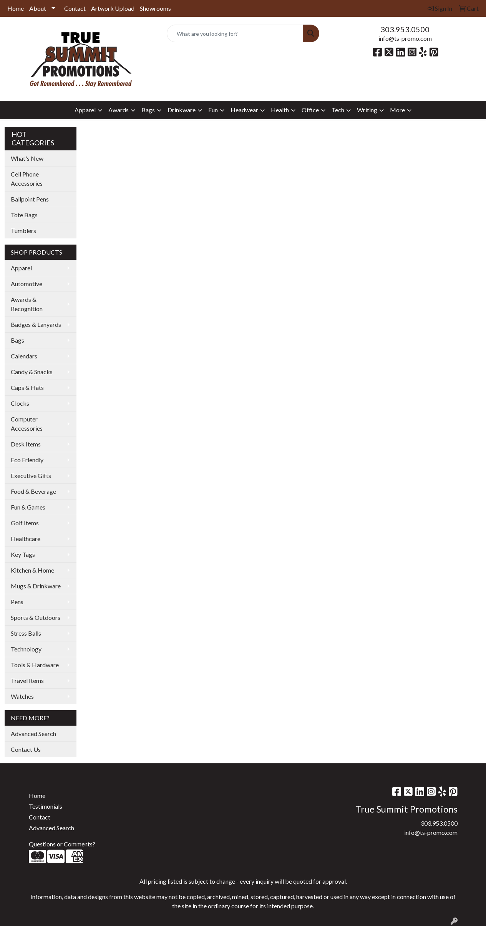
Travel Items (27, 680)
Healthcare (25, 538)
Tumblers (23, 230)
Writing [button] (367, 109)
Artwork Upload (112, 8)
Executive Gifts (31, 475)
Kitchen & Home (32, 570)
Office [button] (310, 109)
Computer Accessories (27, 423)
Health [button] (280, 109)
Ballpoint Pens (30, 199)
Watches (22, 696)
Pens (17, 601)
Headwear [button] (244, 109)
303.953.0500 (405, 29)
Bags (17, 340)
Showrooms (155, 8)
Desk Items (26, 444)
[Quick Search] (235, 33)
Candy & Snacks (32, 371)
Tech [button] (338, 109)
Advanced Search (33, 733)
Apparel (21, 267)
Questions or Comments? (62, 844)
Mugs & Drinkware (36, 586)
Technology (26, 649)
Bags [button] (148, 109)
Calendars (24, 356)
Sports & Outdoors (35, 617)
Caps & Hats (27, 387)
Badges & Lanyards (36, 324)
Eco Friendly (27, 459)
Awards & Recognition (27, 304)
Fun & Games (28, 507)
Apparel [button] (85, 109)
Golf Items (25, 522)
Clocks (20, 403)
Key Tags (23, 554)
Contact (75, 8)
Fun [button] (213, 109)
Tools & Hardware (35, 664)
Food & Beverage (33, 491)
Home (15, 8)
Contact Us (26, 749)
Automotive (26, 283)
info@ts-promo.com (405, 38)
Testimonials (45, 806)
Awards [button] (118, 109)
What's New (27, 158)
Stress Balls (26, 633)
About (37, 8)
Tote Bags (24, 214)
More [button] (397, 109)
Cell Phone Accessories (27, 178)
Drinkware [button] (182, 109)
